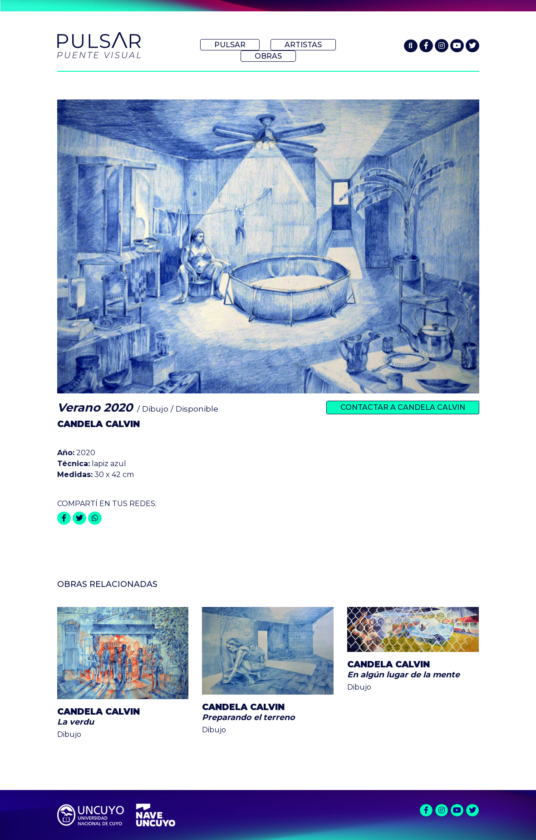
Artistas (303, 44)
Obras (268, 56)
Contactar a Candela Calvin (402, 407)
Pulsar (230, 44)
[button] (411, 46)
